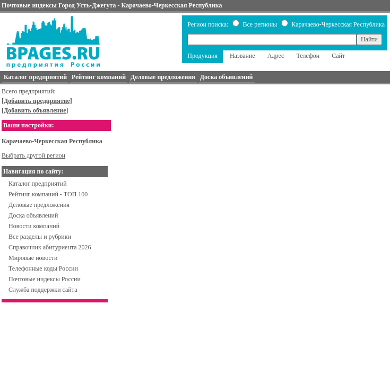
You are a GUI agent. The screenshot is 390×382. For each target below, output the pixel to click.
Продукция (202, 55)
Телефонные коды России (43, 268)
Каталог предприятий (37, 183)
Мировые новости (32, 258)
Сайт (338, 55)
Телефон (307, 55)
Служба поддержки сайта (42, 289)
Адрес (275, 55)
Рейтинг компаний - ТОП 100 (48, 194)
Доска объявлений (33, 215)
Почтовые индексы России (44, 279)
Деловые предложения (39, 205)
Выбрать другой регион (33, 155)
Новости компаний (33, 226)
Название (242, 55)
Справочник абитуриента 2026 (49, 247)
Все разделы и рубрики (39, 236)
